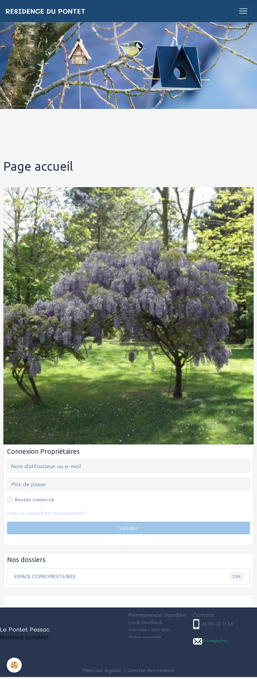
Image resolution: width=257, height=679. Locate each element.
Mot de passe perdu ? (65, 513)
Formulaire (215, 640)
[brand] (45, 11)
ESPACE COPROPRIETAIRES (128, 576)
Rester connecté (34, 499)
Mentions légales (102, 670)
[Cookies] (14, 665)
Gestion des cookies (150, 670)
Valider (128, 527)
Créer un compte (23, 513)
